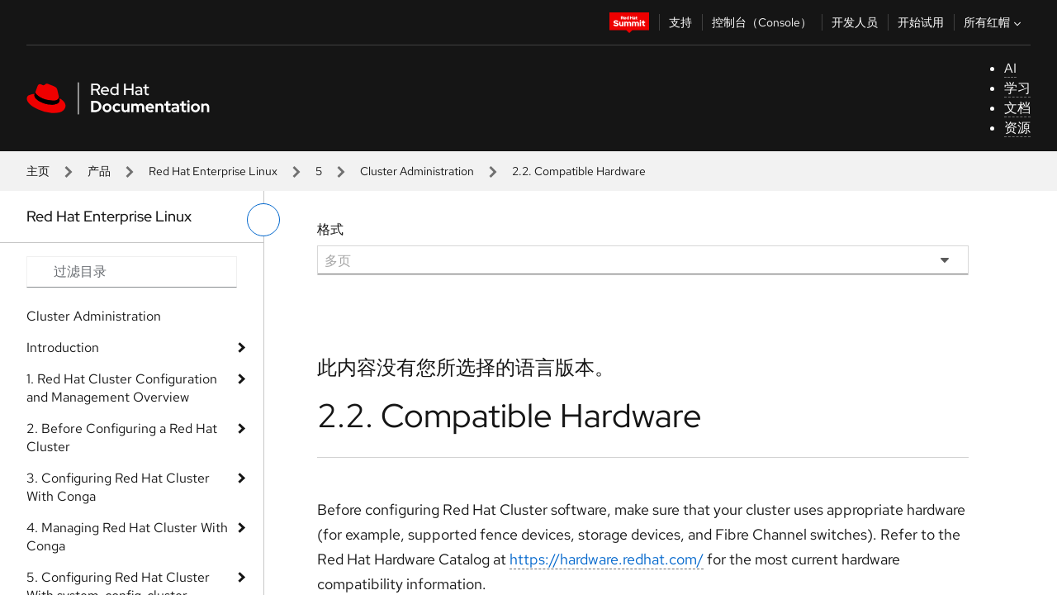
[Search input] (131, 272)
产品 (99, 171)
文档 (1017, 108)
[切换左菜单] (263, 219)
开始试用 (921, 22)
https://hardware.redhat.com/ (607, 559)
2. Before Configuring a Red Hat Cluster (121, 437)
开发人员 (855, 22)
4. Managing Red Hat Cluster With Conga (127, 537)
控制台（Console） (762, 22)
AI (1010, 68)
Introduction (62, 347)
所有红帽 (994, 22)
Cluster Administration (417, 171)
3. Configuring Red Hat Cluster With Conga (118, 487)
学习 (1017, 88)
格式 (330, 229)
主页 (38, 171)
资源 (1017, 127)
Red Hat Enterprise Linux (213, 171)
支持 (680, 22)
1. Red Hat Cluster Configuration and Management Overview (121, 388)
